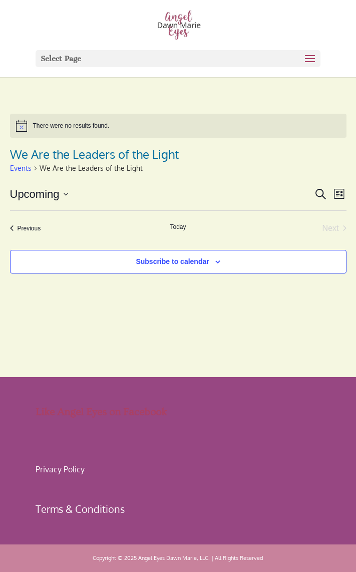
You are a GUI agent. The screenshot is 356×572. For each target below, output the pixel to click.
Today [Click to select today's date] (178, 226)
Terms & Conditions (80, 508)
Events (21, 168)
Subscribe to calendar (172, 261)
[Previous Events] (25, 228)
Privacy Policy (60, 469)
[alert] (178, 126)
